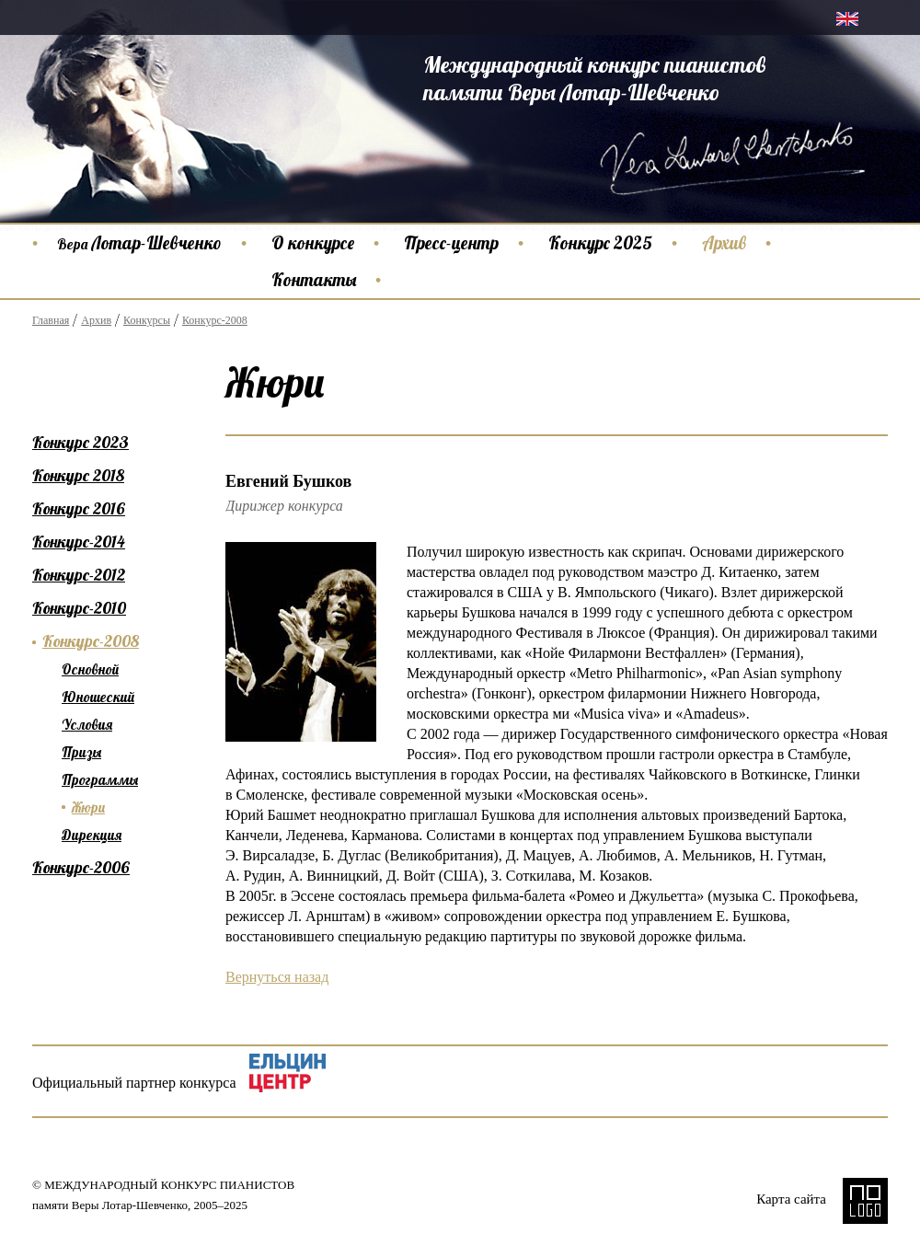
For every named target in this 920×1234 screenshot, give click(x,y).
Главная (50, 320)
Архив (724, 243)
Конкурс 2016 (78, 508)
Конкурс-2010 (79, 607)
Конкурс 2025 (600, 243)
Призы (81, 752)
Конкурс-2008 (214, 320)
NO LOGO (865, 1201)
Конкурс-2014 (78, 541)
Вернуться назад (276, 977)
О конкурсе (312, 243)
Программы (100, 780)
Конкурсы (146, 320)
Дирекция (91, 835)
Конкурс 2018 (78, 475)
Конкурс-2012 (78, 574)
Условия (87, 724)
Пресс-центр (451, 243)
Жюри (88, 807)
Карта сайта (791, 1199)
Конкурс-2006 (81, 867)
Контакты (313, 280)
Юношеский (98, 697)
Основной (90, 669)
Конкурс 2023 (80, 442)
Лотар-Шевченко (139, 243)
